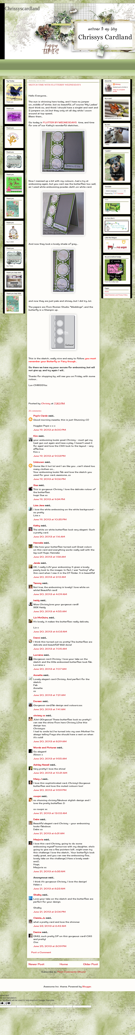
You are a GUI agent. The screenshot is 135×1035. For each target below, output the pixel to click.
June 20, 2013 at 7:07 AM (49, 669)
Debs (36, 819)
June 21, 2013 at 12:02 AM (50, 813)
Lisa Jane (38, 505)
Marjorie (38, 839)
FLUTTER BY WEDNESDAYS (60, 122)
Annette (38, 675)
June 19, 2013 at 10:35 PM (50, 519)
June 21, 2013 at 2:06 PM (49, 911)
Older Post (90, 964)
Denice (37, 932)
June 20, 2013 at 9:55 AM (50, 758)
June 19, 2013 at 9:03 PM (49, 456)
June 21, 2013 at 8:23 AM (49, 888)
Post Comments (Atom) (71, 971)
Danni (36, 637)
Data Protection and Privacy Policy (116, 295)
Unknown (38, 462)
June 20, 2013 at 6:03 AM (50, 631)
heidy (36, 600)
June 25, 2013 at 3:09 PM (49, 946)
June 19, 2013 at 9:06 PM (49, 479)
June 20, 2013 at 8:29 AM (50, 741)
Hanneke (38, 542)
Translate (118, 193)
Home (64, 964)
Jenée (36, 563)
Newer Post (36, 964)
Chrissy (118, 84)
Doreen (37, 701)
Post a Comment (41, 952)
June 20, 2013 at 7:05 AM (50, 648)
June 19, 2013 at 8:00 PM (49, 429)
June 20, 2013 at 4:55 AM (50, 611)
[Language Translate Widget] (115, 191)
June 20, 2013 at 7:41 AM (49, 709)
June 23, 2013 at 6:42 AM (49, 926)
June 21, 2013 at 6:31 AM (48, 833)
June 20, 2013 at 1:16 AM (49, 536)
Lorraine (38, 655)
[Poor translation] (7, 1003)
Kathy (36, 525)
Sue (35, 485)
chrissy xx (39, 715)
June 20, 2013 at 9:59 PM (49, 790)
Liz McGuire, (40, 617)
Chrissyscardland (22, 8)
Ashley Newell (41, 764)
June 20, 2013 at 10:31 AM (50, 772)
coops (37, 796)
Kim (35, 436)
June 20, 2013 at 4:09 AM (50, 594)
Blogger (86, 986)
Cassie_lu (39, 918)
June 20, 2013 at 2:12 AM (49, 577)
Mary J (37, 779)
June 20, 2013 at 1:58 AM (49, 556)
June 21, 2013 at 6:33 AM (49, 871)
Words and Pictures (44, 747)
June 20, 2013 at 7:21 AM (49, 695)
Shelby (37, 894)
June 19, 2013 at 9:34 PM (49, 499)
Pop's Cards (40, 415)
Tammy (37, 583)
